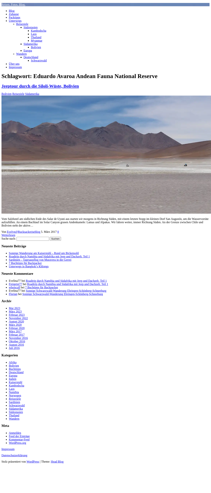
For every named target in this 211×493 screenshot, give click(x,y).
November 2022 (18, 318)
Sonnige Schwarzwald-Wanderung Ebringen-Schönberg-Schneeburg (66, 290)
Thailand (36, 37)
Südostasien (30, 27)
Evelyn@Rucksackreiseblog (24, 231)
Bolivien (36, 47)
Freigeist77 (15, 284)
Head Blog (57, 461)
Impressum (15, 67)
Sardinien (14, 402)
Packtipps (14, 17)
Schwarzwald (39, 60)
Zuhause (14, 14)
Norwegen (15, 395)
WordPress (32, 461)
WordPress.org (17, 442)
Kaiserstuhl (15, 382)
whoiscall (14, 287)
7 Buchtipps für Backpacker (25, 263)
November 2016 (18, 338)
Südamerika (30, 43)
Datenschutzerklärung (14, 455)
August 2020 (16, 321)
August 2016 (16, 344)
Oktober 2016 (17, 341)
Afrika (13, 362)
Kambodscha (38, 30)
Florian (13, 294)
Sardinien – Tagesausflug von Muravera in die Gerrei (40, 259)
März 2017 (15, 331)
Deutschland (31, 57)
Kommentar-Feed (19, 439)
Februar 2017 (17, 334)
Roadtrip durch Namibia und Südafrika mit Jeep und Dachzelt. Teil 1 (49, 256)
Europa (28, 50)
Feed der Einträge (19, 436)
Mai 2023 (14, 308)
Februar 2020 (17, 328)
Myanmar (36, 40)
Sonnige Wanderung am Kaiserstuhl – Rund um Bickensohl (44, 253)
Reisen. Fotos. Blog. (13, 4)
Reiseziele (22, 24)
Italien (12, 378)
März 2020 (15, 324)
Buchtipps (15, 369)
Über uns (14, 63)
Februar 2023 (17, 314)
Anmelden (15, 432)
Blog (12, 10)
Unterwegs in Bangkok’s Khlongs (29, 266)
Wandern (21, 53)
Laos (34, 34)
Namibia (14, 392)
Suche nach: (8, 238)
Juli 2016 (14, 348)
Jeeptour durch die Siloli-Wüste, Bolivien (40, 86)
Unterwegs (15, 20)
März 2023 (15, 311)
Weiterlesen (8, 235)
